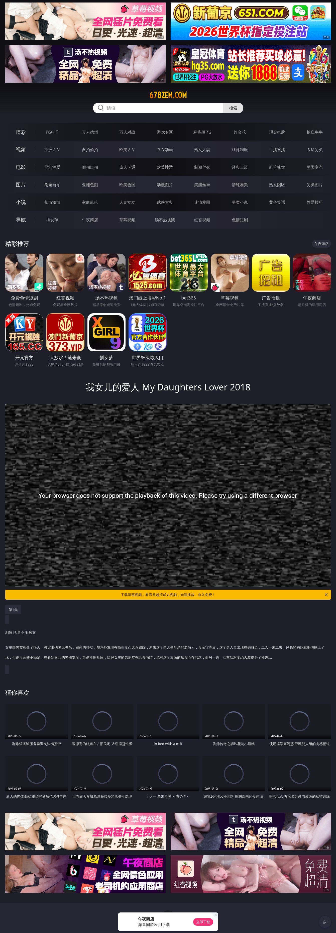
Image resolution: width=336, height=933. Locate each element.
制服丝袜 (202, 167)
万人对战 (127, 132)
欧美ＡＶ (127, 149)
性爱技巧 (315, 202)
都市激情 (52, 202)
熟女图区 (277, 184)
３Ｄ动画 (165, 149)
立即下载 (203, 921)
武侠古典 (165, 202)
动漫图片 (165, 184)
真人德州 (90, 132)
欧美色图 (127, 184)
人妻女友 (127, 202)
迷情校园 (202, 202)
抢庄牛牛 (315, 132)
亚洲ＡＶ (52, 149)
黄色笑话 (277, 202)
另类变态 (315, 167)
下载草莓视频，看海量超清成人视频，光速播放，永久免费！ (224, 595)
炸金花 (240, 132)
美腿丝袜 (202, 184)
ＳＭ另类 (315, 149)
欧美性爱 (165, 167)
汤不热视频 (165, 220)
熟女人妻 (202, 149)
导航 (21, 219)
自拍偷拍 (90, 149)
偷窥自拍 (52, 184)
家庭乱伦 (90, 202)
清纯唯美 (240, 184)
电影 (21, 167)
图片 (21, 184)
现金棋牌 (277, 132)
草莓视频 (127, 220)
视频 (21, 149)
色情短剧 (240, 220)
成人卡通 (127, 167)
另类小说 (240, 202)
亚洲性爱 (52, 167)
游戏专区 (165, 132)
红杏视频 (202, 220)
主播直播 (277, 149)
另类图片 (315, 184)
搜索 (233, 108)
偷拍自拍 (90, 167)
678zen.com (168, 95)
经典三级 (240, 167)
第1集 (13, 609)
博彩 (21, 132)
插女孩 (52, 220)
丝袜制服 (240, 149)
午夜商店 (90, 220)
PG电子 (52, 132)
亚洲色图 (90, 184)
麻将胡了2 (202, 132)
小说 (21, 202)
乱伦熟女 (277, 167)
